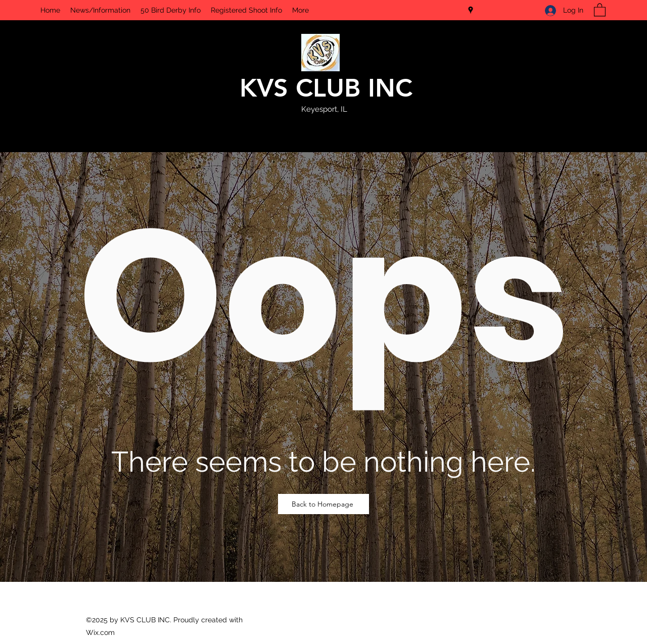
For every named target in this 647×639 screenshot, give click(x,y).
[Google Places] (471, 10)
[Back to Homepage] (323, 504)
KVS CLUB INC (326, 88)
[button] (600, 9)
